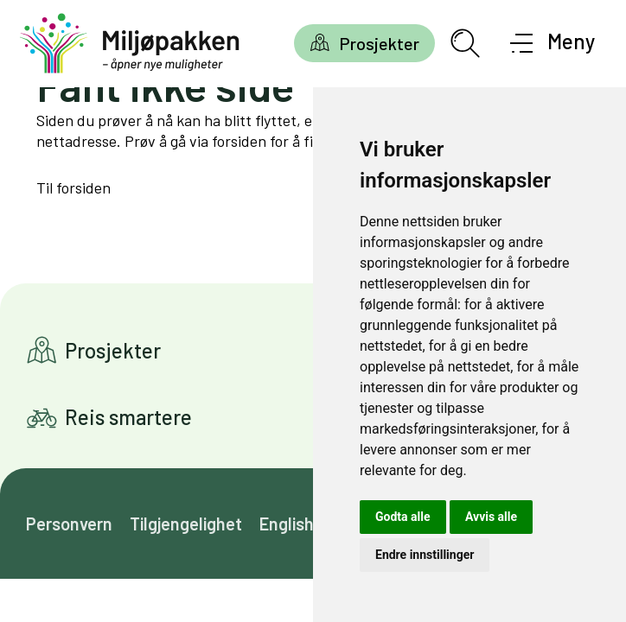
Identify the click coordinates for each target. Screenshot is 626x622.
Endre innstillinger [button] (424, 555)
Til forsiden (73, 187)
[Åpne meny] (552, 43)
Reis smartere (128, 416)
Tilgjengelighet (186, 523)
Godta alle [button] (403, 517)
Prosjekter (379, 43)
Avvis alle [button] (491, 517)
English (286, 523)
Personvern (69, 523)
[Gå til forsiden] (130, 43)
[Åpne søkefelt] (465, 43)
